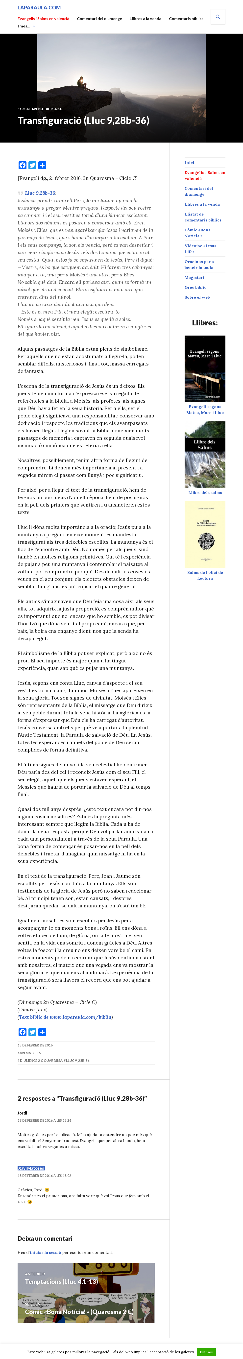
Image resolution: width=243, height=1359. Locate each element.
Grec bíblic (195, 287)
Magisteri (194, 277)
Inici (189, 162)
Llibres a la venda (145, 18)
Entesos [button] (206, 1352)
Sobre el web (197, 297)
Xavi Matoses (29, 1053)
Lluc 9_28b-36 (78, 1061)
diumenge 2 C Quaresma (41, 1061)
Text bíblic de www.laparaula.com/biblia (65, 1017)
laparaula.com (39, 7)
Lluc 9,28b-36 (40, 193)
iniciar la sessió (45, 1252)
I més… (24, 26)
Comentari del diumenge (99, 18)
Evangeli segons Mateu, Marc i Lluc (205, 406)
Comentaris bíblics (186, 18)
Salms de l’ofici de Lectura (205, 572)
